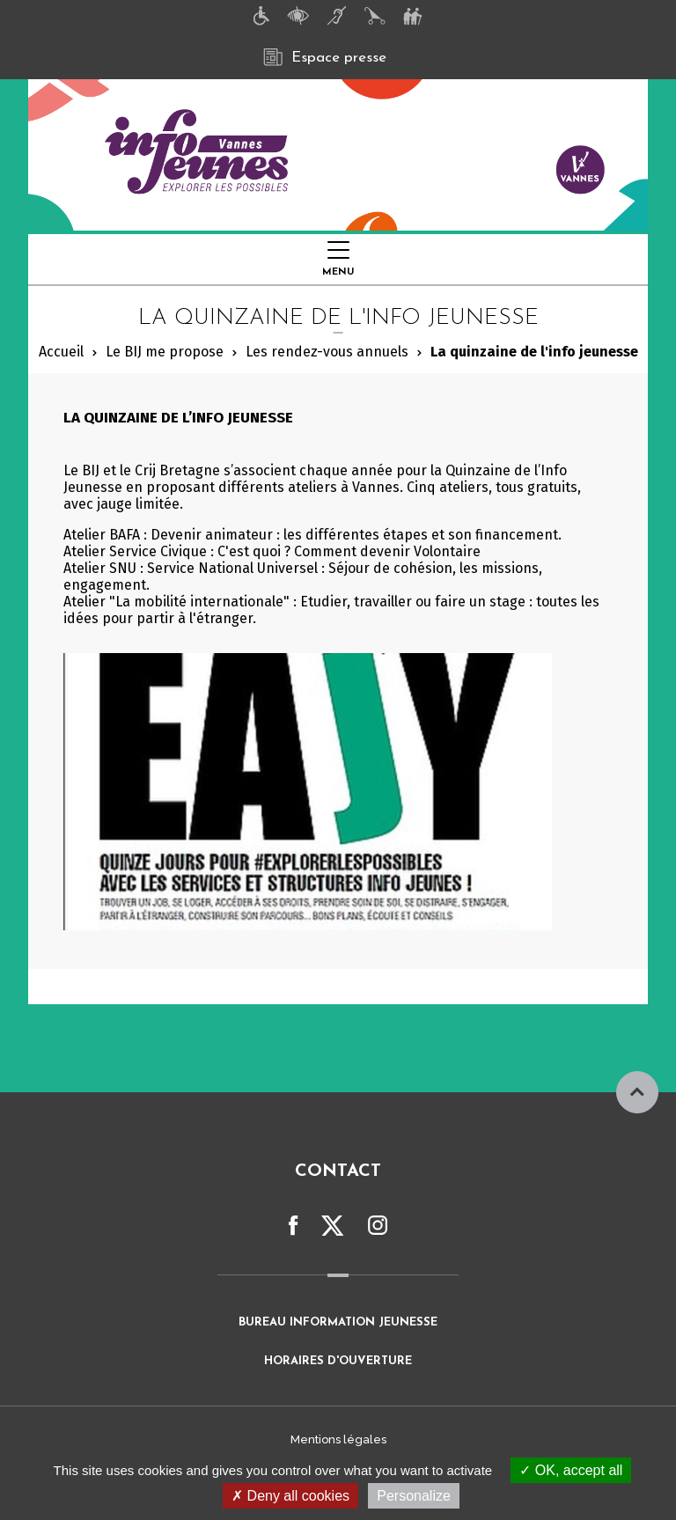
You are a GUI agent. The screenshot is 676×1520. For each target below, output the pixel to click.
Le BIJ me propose (165, 351)
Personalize (414, 1495)
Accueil (61, 351)
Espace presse (324, 57)
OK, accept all (570, 1470)
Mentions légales (338, 1439)
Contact (338, 1171)
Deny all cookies (290, 1495)
